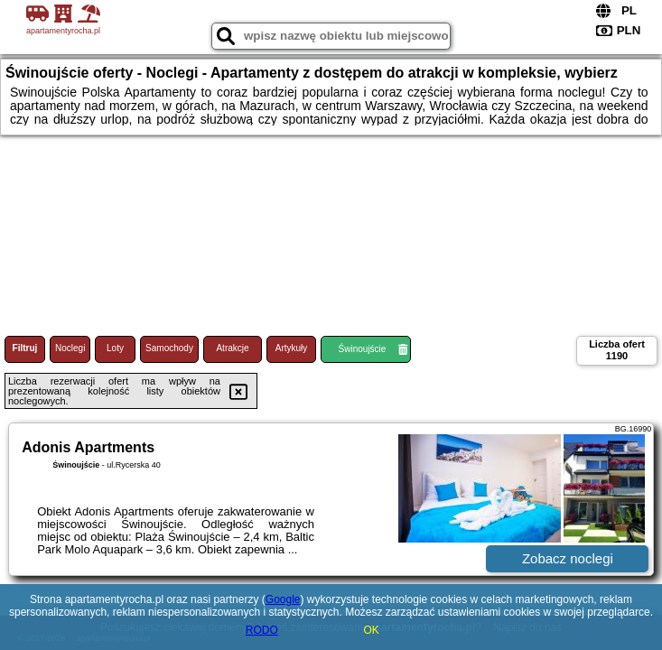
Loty (115, 348)
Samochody (169, 348)
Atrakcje (232, 348)
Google (283, 599)
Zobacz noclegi (567, 558)
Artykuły (291, 348)
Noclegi (70, 348)
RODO (262, 630)
